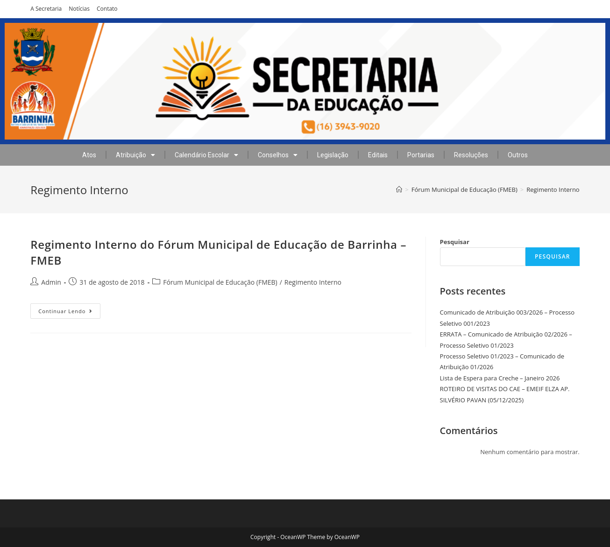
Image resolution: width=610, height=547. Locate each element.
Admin (51, 282)
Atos (89, 155)
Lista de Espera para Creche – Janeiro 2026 (500, 378)
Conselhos (278, 155)
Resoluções (471, 155)
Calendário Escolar (206, 155)
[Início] (399, 189)
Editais (378, 155)
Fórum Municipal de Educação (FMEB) (220, 282)
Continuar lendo (69, 309)
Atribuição (135, 155)
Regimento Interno (312, 282)
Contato (107, 9)
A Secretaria (46, 9)
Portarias (420, 155)
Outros (518, 155)
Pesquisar (454, 242)
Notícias (79, 9)
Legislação (332, 155)
